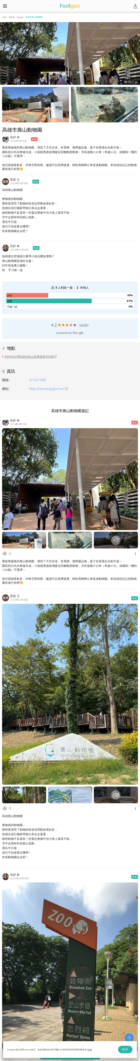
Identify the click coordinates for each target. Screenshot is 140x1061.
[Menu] (5, 6)
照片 (129, 82)
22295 (84, 324)
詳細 (89, 1049)
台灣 (4, 17)
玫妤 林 (15, 137)
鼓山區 (20, 17)
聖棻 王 (15, 179)
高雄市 (12, 17)
